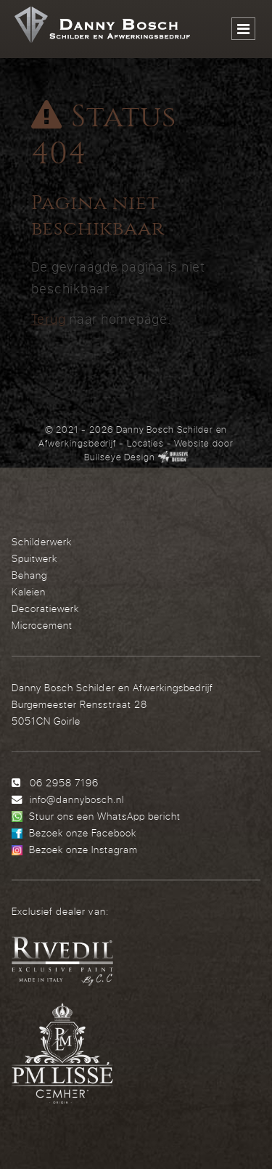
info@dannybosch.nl (77, 799)
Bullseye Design (119, 456)
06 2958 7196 (64, 782)
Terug (48, 318)
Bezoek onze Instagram (83, 849)
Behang (29, 575)
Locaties (145, 442)
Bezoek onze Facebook (82, 832)
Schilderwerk (42, 541)
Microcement (42, 625)
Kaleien (29, 591)
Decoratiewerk (45, 608)
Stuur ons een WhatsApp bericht (105, 816)
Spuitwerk (34, 558)
